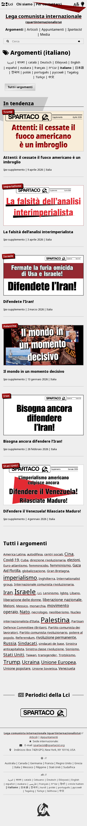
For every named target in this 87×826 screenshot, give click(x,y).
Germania (36, 763)
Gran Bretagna (58, 571)
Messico (22, 606)
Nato (25, 612)
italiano (66, 68)
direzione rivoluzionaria (48, 560)
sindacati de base (51, 643)
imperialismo (12, 186)
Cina (69, 554)
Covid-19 (11, 559)
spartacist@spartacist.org (49, 745)
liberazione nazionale (62, 599)
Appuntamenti (53, 29)
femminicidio (38, 565)
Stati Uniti (10, 465)
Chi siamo (24, 4)
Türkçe (40, 77)
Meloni (8, 606)
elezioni (73, 560)
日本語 (79, 67)
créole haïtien (76, 783)
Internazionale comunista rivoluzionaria (44, 584)
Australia (10, 763)
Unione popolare (16, 668)
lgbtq (64, 593)
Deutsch (45, 62)
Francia (49, 763)
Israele (8, 256)
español (11, 68)
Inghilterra (47, 578)
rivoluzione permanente (56, 637)
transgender (47, 655)
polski (27, 72)
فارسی (33, 783)
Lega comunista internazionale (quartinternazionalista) (42, 733)
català (32, 62)
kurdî (43, 787)
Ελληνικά (61, 62)
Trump (8, 112)
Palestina (9, 326)
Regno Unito (64, 763)
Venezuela (66, 668)
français (40, 68)
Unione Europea (58, 662)
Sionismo (72, 649)
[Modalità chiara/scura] (82, 4)
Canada (22, 763)
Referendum (25, 637)
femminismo (60, 565)
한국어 (15, 72)
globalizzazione (33, 571)
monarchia (37, 606)
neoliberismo (59, 612)
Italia (17, 767)
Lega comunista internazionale (43, 18)
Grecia (78, 763)
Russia (9, 643)
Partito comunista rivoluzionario (43, 632)
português (41, 72)
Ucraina (30, 662)
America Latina (14, 554)
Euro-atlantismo (15, 565)
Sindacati (27, 643)
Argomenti (14, 29)
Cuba (24, 560)
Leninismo (50, 593)
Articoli (32, 29)
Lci (39, 593)
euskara (25, 68)
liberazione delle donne (22, 600)
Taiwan (31, 655)
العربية (10, 62)
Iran (6, 396)
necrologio (39, 612)
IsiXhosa (52, 790)
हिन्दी (62, 783)
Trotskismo (66, 655)
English (75, 62)
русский (57, 72)
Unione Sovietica (44, 668)
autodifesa (35, 554)
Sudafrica (69, 767)
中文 (51, 77)
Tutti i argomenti (20, 87)
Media (45, 34)
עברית (53, 68)
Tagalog (72, 72)
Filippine (41, 767)
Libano (75, 593)
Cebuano (39, 779)
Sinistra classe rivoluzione (45, 649)
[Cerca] (79, 41)
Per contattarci (49, 4)
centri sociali (53, 554)
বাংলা (21, 63)
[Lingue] (76, 4)
